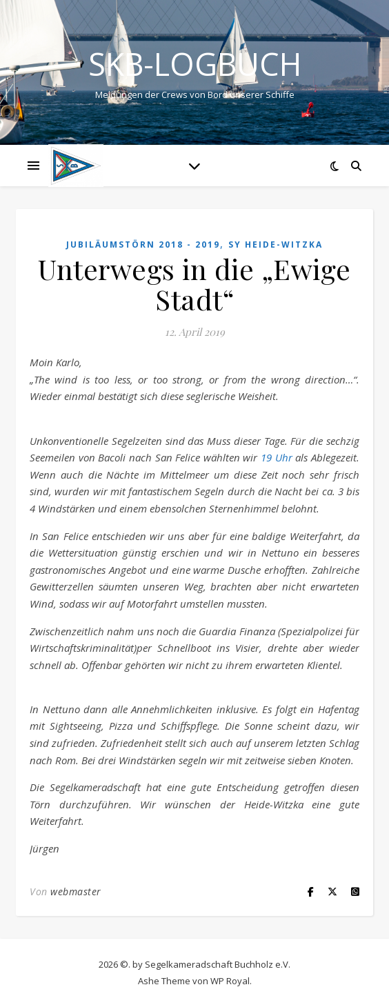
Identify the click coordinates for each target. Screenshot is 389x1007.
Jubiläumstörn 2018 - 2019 (143, 244)
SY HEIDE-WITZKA (275, 244)
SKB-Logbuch (194, 63)
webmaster (75, 891)
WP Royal (230, 981)
